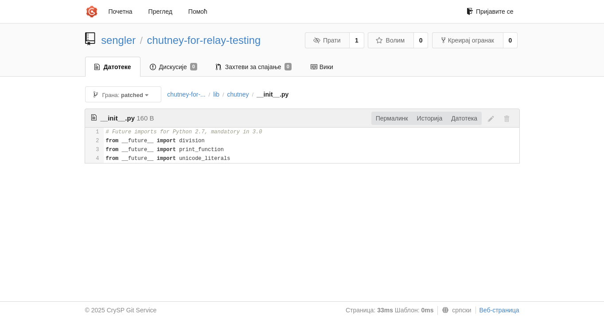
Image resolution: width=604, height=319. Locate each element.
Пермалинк (392, 118)
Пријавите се (490, 11)
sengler (118, 40)
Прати (326, 40)
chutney (238, 94)
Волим (390, 40)
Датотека (464, 118)
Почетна (120, 11)
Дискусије (173, 67)
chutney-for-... (186, 94)
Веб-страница (499, 310)
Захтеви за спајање (254, 67)
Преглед (160, 11)
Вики (321, 66)
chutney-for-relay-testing (204, 40)
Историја (430, 118)
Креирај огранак (467, 40)
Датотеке (112, 66)
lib (216, 94)
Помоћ (197, 11)
